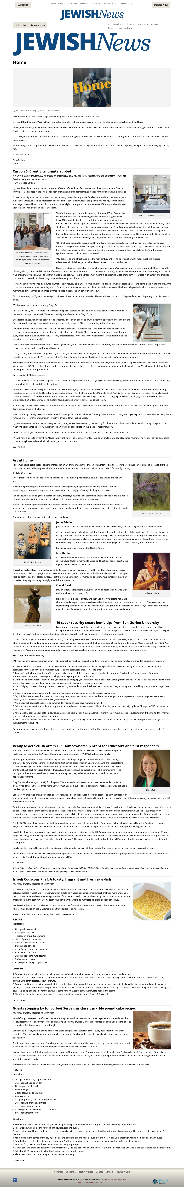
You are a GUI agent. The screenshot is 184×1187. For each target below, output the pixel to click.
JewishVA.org (123, 1172)
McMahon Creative (86, 1183)
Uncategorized (53, 110)
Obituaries (72, 4)
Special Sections (110, 4)
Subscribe (23, 4)
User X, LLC (101, 1183)
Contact (96, 4)
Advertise (84, 4)
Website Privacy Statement (115, 1179)
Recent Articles (56, 4)
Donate (99, 1172)
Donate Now (161, 4)
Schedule (110, 1172)
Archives (123, 4)
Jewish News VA (23, 110)
